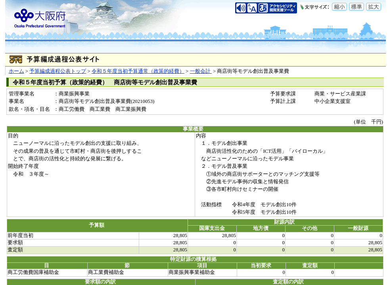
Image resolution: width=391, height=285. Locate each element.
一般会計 (201, 71)
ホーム (16, 71)
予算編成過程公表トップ (57, 71)
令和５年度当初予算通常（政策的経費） (138, 71)
